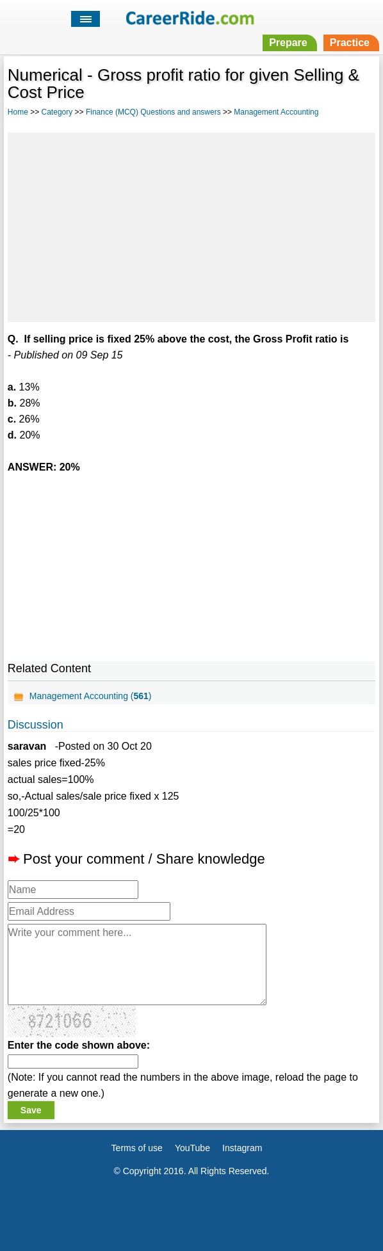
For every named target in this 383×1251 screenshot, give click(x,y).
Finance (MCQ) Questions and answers (153, 112)
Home (18, 112)
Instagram (242, 1148)
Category (57, 112)
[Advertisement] (191, 225)
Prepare (288, 42)
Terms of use (137, 1148)
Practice (350, 42)
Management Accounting (276, 112)
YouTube (192, 1148)
